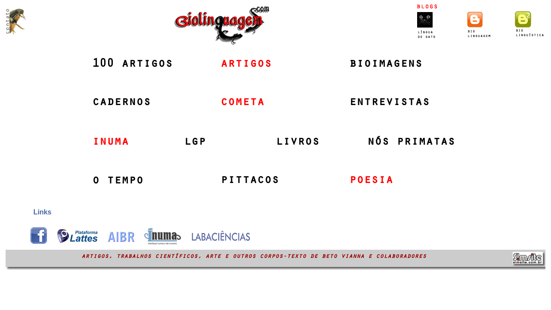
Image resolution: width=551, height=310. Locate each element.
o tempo (117, 181)
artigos (246, 65)
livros (297, 142)
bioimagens (385, 65)
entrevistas (389, 103)
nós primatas (411, 142)
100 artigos (132, 65)
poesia (371, 181)
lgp (195, 142)
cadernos (121, 103)
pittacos (249, 181)
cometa (242, 103)
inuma (110, 142)
